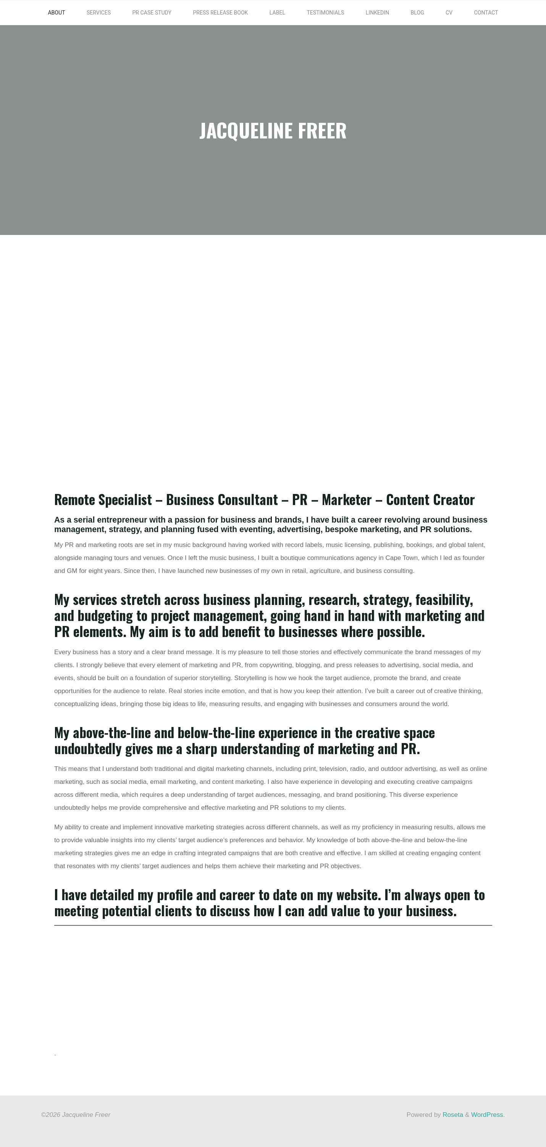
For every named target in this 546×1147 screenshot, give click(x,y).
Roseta (452, 1114)
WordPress (487, 1114)
